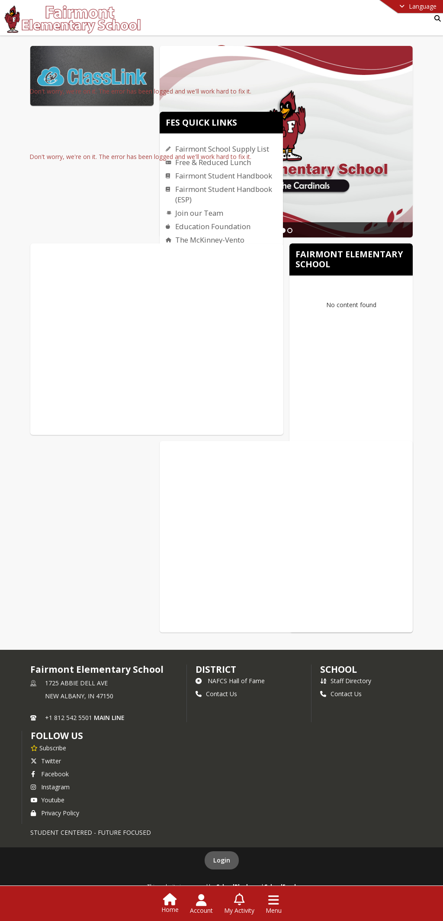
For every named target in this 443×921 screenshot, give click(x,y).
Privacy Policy (55, 813)
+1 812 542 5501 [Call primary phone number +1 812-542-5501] (68, 717)
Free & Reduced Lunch (213, 162)
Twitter (46, 761)
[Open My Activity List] (239, 904)
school (338, 669)
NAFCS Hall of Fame (230, 681)
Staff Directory (345, 681)
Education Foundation (212, 226)
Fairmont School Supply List (222, 149)
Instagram (50, 787)
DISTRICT (216, 669)
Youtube (47, 800)
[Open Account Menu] (201, 904)
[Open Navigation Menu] (274, 904)
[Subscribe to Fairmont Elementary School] (48, 747)
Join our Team (199, 213)
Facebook (50, 774)
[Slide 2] (289, 230)
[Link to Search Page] (436, 18)
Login (221, 860)
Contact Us (216, 694)
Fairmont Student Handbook (223, 176)
